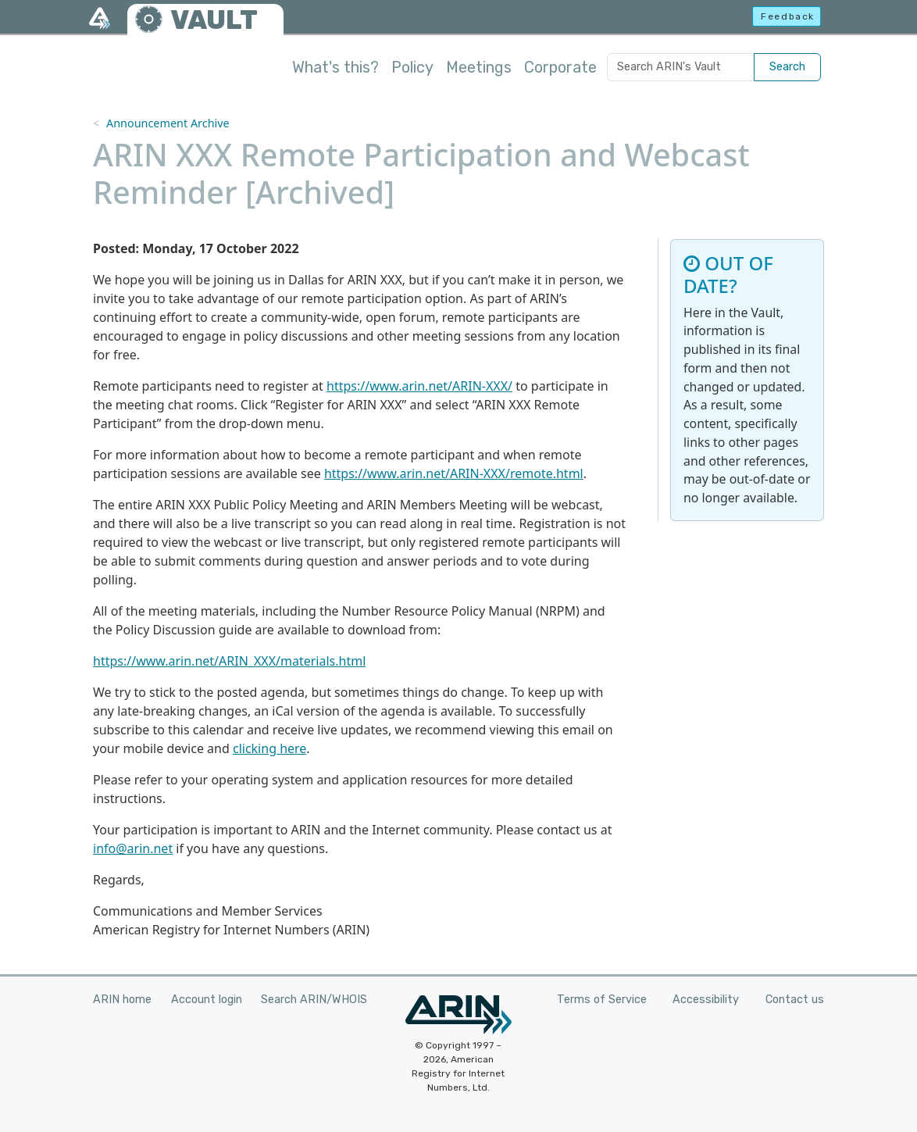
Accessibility (706, 999)
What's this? (335, 67)
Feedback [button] (788, 16)
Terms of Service (602, 999)
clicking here (269, 748)
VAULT (214, 20)
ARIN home (122, 999)
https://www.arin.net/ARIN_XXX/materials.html (229, 661)
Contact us (794, 999)
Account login (206, 999)
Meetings (479, 67)
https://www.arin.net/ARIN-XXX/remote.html (453, 473)
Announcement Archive (168, 123)
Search (787, 66)
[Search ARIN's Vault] (681, 67)
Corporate (560, 67)
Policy (412, 67)
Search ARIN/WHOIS (314, 999)
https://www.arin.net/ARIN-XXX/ (419, 386)
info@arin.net (133, 848)
